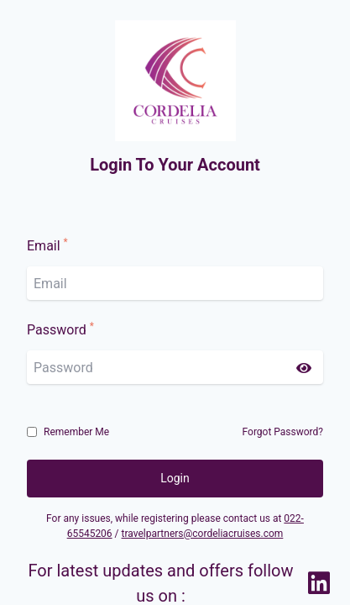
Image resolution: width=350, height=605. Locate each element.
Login (175, 478)
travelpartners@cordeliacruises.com (203, 533)
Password (60, 330)
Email (47, 246)
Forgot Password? (283, 432)
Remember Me (76, 432)
